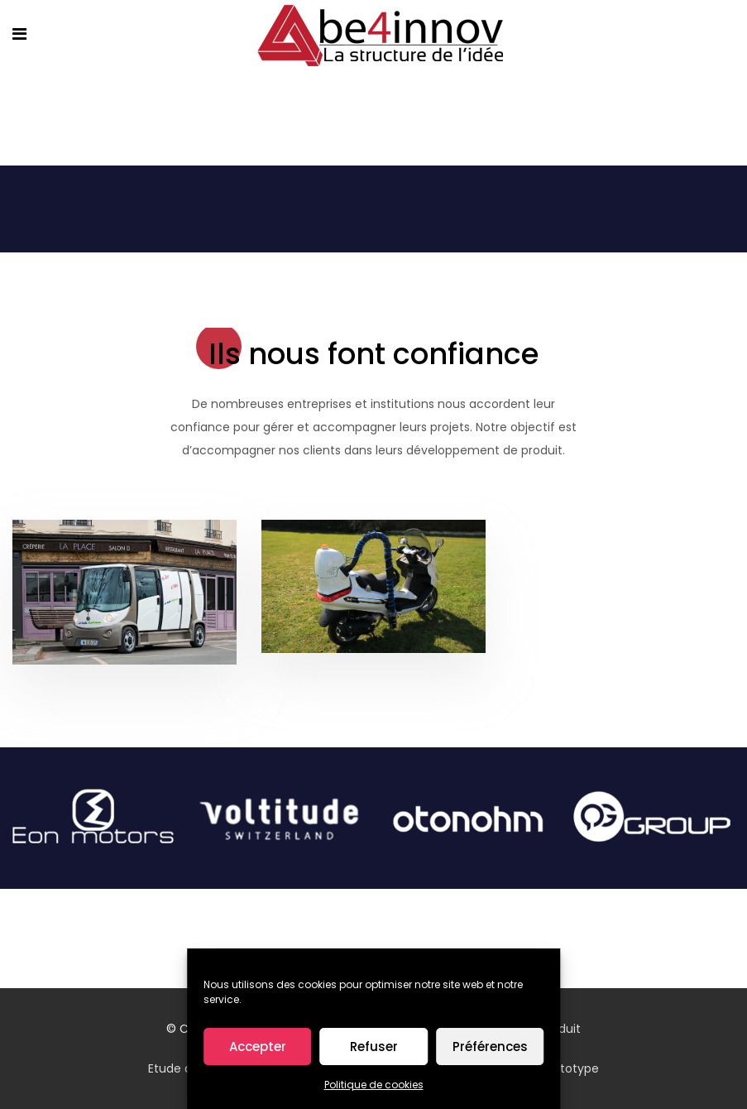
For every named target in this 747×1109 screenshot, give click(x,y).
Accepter (257, 1046)
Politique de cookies (374, 1085)
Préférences (490, 1046)
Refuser (374, 1046)
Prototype (570, 1068)
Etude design (185, 1068)
